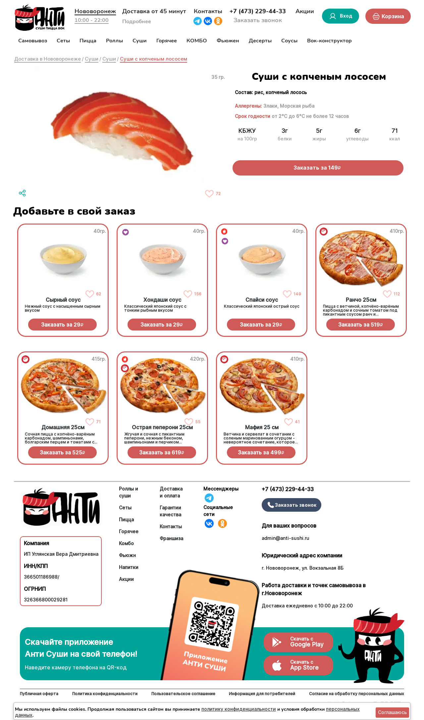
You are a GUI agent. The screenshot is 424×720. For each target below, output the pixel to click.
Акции (304, 11)
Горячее (166, 40)
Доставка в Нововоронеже (47, 59)
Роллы (114, 40)
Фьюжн (127, 555)
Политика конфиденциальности (104, 693)
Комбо (126, 543)
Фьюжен (228, 40)
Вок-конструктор (329, 40)
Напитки (128, 567)
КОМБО (196, 40)
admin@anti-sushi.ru (285, 538)
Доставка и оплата (171, 492)
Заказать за (62, 324)
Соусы (289, 40)
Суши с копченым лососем (153, 59)
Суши (139, 40)
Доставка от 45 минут (154, 11)
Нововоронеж (95, 11)
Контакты (208, 11)
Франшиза (171, 538)
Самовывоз (32, 40)
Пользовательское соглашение (183, 693)
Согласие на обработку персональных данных (356, 693)
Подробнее (136, 21)
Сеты (63, 40)
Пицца (88, 40)
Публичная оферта (39, 693)
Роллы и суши (128, 492)
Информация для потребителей (262, 693)
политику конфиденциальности (238, 709)
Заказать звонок (258, 20)
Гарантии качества (170, 511)
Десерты (260, 40)
